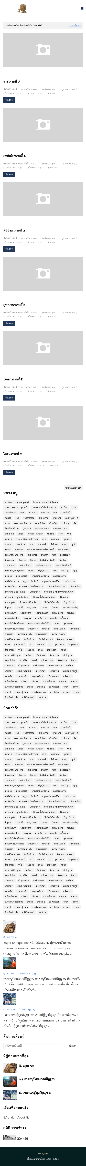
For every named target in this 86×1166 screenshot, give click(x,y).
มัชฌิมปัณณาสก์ (46, 639)
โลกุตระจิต (73, 644)
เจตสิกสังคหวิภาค (35, 533)
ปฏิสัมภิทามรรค (12, 581)
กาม (55, 512)
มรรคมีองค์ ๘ (60, 628)
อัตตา (65, 686)
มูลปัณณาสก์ (19, 644)
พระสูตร (27, 618)
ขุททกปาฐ (57, 518)
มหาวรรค (9, 634)
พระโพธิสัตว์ (57, 613)
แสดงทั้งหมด (75, 25)
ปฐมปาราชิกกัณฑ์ (30, 581)
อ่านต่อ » (9, 100)
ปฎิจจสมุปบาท (59, 576)
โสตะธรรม (54, 671)
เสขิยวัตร (9, 671)
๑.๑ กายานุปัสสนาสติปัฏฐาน (21, 973)
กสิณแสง (45, 512)
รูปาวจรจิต (59, 644)
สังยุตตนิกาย (23, 665)
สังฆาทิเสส (9, 665)
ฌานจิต (8, 539)
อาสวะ (76, 692)
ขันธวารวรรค (29, 518)
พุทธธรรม (68, 623)
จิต (75, 523)
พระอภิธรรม (40, 618)
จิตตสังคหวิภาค (12, 528)
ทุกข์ (73, 544)
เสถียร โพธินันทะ (24, 671)
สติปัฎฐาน (67, 655)
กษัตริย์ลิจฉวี (10, 512)
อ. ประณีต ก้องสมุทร (14, 686)
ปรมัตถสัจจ (10, 586)
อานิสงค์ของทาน (39, 692)
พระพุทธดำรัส (42, 613)
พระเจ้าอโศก (10, 613)
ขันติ (17, 518)
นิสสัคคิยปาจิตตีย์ (47, 560)
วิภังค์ (40, 650)
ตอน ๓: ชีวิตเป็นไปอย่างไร (27, 539)
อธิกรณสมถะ (53, 676)
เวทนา (63, 650)
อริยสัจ (30, 686)
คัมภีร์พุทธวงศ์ (71, 518)
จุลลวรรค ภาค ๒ (60, 528)
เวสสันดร (28, 655)
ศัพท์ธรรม (41, 655)
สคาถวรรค (54, 655)
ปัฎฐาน (8, 607)
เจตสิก (21, 533)
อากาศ (75, 686)
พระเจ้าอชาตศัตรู (70, 607)
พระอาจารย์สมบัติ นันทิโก (39, 623)
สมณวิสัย (23, 660)
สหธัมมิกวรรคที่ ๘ (14, 156)
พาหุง (57, 623)
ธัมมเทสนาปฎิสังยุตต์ (14, 555)
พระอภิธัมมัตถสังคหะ (14, 623)
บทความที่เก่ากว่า (73, 487)
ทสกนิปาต (21, 544)
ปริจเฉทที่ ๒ (75, 586)
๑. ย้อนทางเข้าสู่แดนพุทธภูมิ (17, 502)
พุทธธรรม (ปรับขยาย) (14, 628)
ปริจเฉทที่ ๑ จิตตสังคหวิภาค (31, 586)
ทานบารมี (42, 544)
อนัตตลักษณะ (11, 681)
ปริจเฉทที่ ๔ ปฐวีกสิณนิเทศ (16, 597)
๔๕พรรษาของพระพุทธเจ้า (16, 507)
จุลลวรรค (27, 528)
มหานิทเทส (74, 628)
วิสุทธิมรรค (51, 650)
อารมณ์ (66, 692)
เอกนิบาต (42, 697)
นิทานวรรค (10, 560)
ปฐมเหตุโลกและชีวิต (51, 581)
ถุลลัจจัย (67, 539)
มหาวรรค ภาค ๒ (24, 634)
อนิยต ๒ (62, 681)
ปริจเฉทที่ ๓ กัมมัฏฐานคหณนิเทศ (58, 591)
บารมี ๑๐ (65, 570)
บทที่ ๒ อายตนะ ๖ (43, 565)
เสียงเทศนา (40, 671)
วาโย (20, 650)
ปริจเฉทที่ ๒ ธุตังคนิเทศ (15, 591)
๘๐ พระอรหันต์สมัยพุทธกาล (44, 507)
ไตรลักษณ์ (54, 539)
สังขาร (73, 660)
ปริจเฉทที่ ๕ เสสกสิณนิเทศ (44, 597)
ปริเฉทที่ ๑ (63, 597)
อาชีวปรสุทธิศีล (21, 692)
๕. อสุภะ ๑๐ (10, 937)
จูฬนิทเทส (9, 533)
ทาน (32, 544)
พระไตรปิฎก (25, 613)
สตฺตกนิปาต (10, 660)
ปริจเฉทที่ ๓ (35, 591)
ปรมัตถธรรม (69, 581)
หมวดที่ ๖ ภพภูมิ (70, 671)
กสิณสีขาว (33, 512)
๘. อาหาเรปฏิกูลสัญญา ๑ (19, 1009)
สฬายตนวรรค (47, 660)
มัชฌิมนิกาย (29, 639)
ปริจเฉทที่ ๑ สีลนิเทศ (56, 586)
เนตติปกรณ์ (10, 565)
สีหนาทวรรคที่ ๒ (55, 665)
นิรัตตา (33, 560)
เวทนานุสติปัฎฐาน (12, 655)
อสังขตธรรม (54, 686)
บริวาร (31, 570)
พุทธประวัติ (33, 628)
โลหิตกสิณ (9, 650)
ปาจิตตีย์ (19, 607)
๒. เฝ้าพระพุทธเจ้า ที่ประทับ (45, 502)
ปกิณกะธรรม (21, 576)
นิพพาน (22, 560)
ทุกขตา (8, 549)
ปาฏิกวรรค (32, 607)
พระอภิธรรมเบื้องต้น (59, 618)
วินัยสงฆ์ (30, 650)
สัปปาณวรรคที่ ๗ (14, 230)
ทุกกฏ (64, 544)
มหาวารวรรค (41, 634)
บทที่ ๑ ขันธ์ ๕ (25, 565)
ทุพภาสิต (19, 549)
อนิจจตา (35, 681)
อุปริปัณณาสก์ (28, 697)
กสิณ (22, 512)
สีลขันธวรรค (38, 665)
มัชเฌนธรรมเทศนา (65, 639)
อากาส (8, 692)
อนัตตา (24, 681)
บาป (55, 570)
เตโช (44, 539)
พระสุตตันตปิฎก (12, 618)
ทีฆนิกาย (54, 544)
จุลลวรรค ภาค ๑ (42, 528)
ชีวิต (69, 533)
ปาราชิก (44, 607)
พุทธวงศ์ (46, 628)
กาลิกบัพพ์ (65, 512)
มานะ (7, 644)
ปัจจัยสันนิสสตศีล (51, 602)
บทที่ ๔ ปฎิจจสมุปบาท (14, 570)
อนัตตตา (67, 676)
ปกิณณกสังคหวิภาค (40, 576)
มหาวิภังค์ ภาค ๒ (12, 639)
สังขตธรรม (62, 660)
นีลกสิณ (62, 560)
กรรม (74, 507)
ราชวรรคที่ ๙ (11, 81)
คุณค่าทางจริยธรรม (22, 523)
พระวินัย (70, 613)
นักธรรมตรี (65, 555)
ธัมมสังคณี (32, 555)
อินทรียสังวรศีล (11, 697)
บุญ (75, 570)
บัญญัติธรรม (43, 570)
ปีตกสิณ (55, 607)
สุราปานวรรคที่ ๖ (14, 305)
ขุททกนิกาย (43, 518)
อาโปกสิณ (54, 692)
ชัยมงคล (50, 533)
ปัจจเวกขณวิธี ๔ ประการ (29, 602)
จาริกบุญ (65, 523)
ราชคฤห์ (40, 644)
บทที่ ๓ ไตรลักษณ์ (63, 565)
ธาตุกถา (44, 555)
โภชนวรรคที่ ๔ (12, 454)
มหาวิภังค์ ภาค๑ (58, 634)
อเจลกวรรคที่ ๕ (13, 379)
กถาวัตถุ (64, 507)
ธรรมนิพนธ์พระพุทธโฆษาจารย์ (40, 549)
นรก (54, 555)
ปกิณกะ (8, 576)
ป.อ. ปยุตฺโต (10, 602)
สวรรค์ (34, 660)
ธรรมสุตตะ (43, 1153)
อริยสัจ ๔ (41, 686)
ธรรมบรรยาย (64, 549)
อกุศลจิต (9, 676)
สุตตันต (69, 665)
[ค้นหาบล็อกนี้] (33, 1045)
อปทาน (74, 681)
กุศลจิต (8, 518)
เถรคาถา (9, 544)
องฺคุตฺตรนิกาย (37, 676)
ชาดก (61, 533)
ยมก (31, 644)
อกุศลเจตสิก (22, 676)
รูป (50, 644)
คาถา (7, 523)
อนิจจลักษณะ (49, 681)
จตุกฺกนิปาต (40, 523)
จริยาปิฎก (53, 523)
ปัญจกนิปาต (69, 602)
